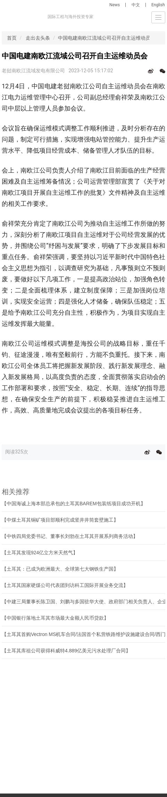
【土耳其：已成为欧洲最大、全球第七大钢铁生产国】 (60, 569)
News (114, 4)
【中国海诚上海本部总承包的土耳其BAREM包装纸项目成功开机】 (73, 503)
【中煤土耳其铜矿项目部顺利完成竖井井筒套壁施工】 (60, 520)
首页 (12, 38)
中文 (136, 4)
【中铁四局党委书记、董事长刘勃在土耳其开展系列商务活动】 (70, 536)
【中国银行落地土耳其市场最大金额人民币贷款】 (55, 618)
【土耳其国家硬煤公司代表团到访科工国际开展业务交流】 (65, 585)
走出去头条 (38, 38)
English (158, 4)
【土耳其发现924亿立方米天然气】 (40, 552)
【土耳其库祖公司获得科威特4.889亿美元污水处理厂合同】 (66, 650)
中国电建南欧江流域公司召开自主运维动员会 (106, 38)
